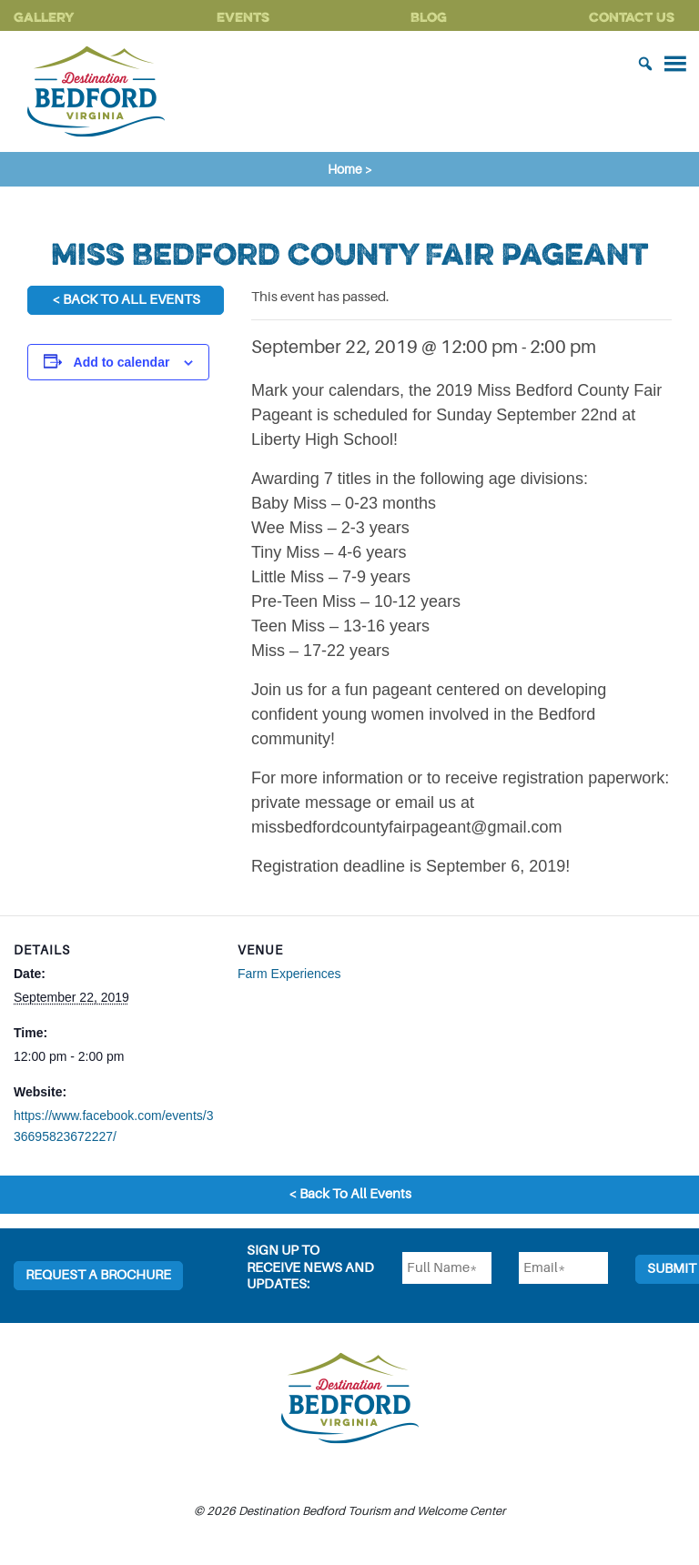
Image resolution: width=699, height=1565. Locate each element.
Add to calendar (122, 362)
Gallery (44, 16)
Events (243, 16)
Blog (428, 16)
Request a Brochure (98, 1275)
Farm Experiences (289, 973)
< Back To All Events (126, 300)
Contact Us (631, 16)
